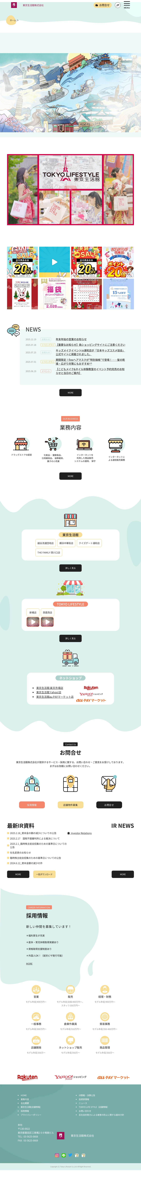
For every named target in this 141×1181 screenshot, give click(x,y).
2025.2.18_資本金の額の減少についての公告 (33, 833)
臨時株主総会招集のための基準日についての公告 (35, 857)
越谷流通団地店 (45, 543)
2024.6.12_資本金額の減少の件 (26, 863)
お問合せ (109, 805)
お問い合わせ (85, 1110)
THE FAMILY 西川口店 (48, 552)
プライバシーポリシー (31, 1114)
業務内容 (25, 1099)
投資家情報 (84, 1099)
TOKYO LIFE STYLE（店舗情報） (94, 1106)
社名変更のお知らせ (20, 852)
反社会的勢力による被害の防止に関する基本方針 (101, 1114)
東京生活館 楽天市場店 (49, 688)
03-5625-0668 (28, 1136)
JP (117, 5)
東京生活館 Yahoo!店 (48, 692)
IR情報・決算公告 (87, 1095)
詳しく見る (70, 568)
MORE (70, 392)
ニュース (83, 1103)
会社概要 (25, 1103)
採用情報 (32, 805)
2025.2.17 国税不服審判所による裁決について (35, 838)
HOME (24, 1095)
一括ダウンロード (44, 874)
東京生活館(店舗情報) (31, 1106)
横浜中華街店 (66, 543)
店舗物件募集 (70, 805)
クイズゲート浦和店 (89, 543)
